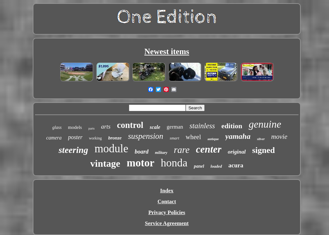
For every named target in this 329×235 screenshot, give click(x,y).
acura (235, 165)
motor (140, 163)
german (175, 127)
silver (261, 139)
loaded (216, 166)
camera (54, 137)
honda (174, 163)
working (95, 138)
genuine (265, 124)
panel (199, 166)
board (141, 151)
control (130, 125)
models (75, 127)
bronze (115, 137)
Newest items (166, 51)
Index (166, 191)
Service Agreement (167, 223)
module (111, 148)
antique (213, 139)
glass (57, 127)
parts (91, 128)
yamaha (238, 136)
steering (73, 150)
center (208, 149)
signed (263, 150)
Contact (166, 201)
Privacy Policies (166, 212)
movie (279, 136)
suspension (145, 136)
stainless (202, 126)
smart (174, 138)
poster (75, 137)
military (161, 152)
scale (155, 127)
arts (106, 126)
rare (182, 150)
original (237, 152)
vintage (105, 163)
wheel (193, 136)
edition (231, 126)
